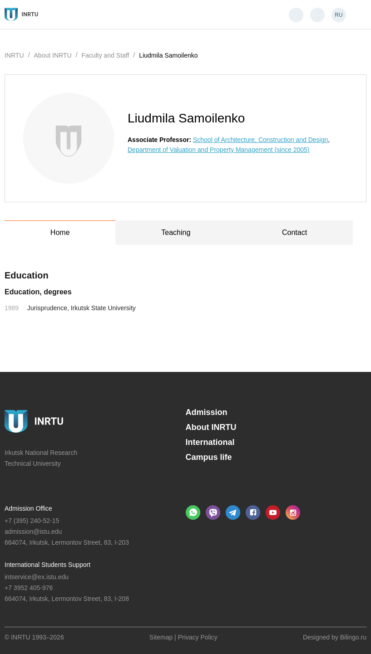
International (210, 442)
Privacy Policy (198, 637)
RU (338, 15)
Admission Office (28, 508)
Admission (207, 412)
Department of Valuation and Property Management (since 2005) (219, 149)
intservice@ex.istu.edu (37, 577)
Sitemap (161, 637)
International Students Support (47, 564)
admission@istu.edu (33, 531)
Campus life (209, 457)
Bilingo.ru (353, 637)
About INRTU (211, 427)
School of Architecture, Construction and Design (260, 139)
